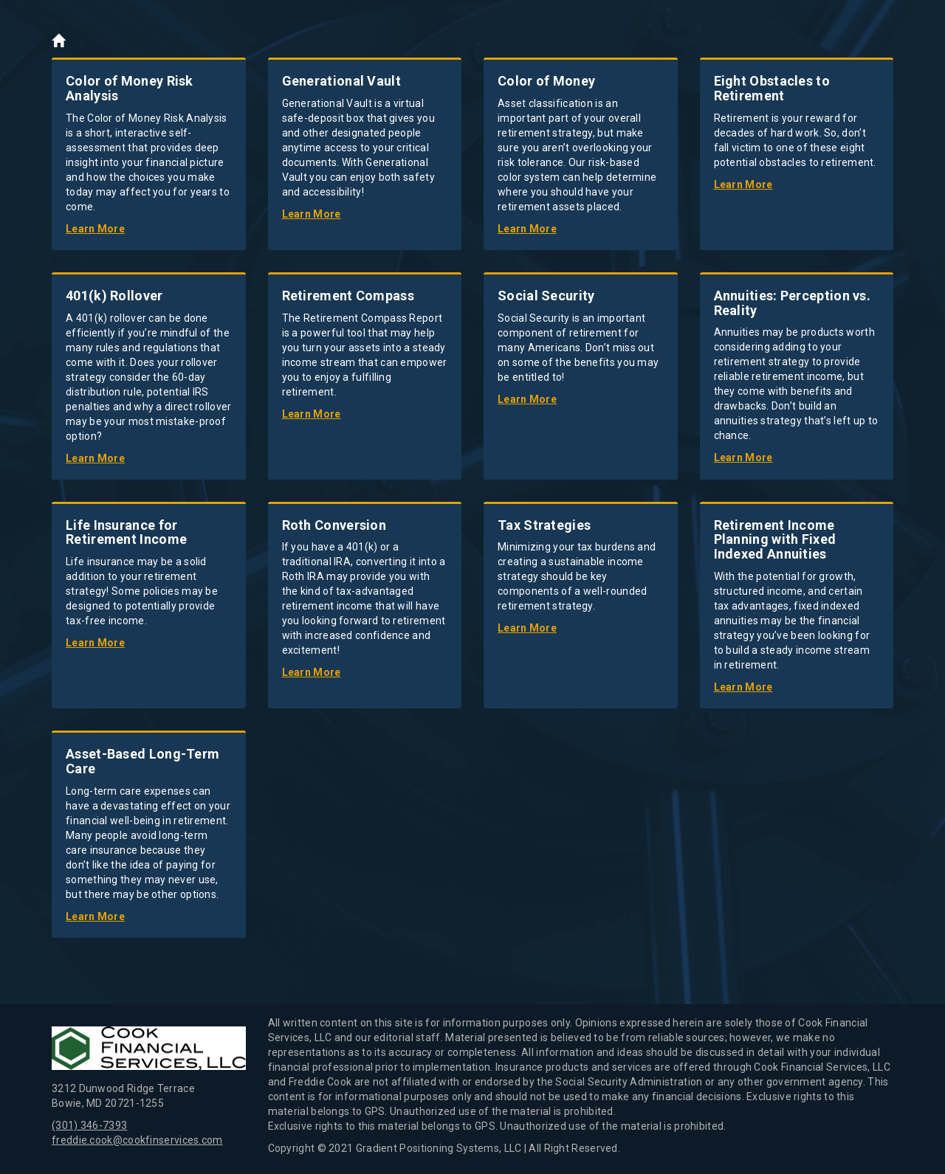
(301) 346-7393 (89, 1125)
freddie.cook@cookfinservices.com (137, 1140)
